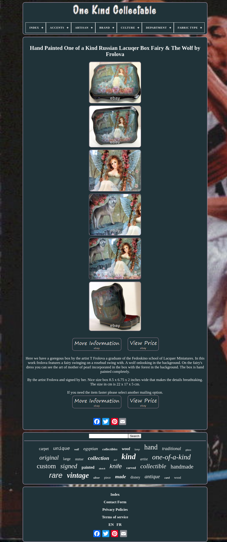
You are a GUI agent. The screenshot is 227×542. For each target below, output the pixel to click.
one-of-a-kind (171, 457)
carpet (44, 449)
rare (55, 475)
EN (111, 525)
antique (152, 476)
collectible (153, 466)
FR (119, 525)
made (120, 476)
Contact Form (115, 502)
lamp (137, 449)
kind (128, 456)
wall (76, 449)
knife (116, 466)
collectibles (109, 449)
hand (151, 447)
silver (96, 477)
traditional (171, 448)
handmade (182, 467)
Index (115, 494)
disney (135, 477)
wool (126, 448)
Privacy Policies (115, 509)
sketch (102, 468)
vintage (78, 475)
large (67, 459)
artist (144, 459)
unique (61, 448)
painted (88, 467)
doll (115, 460)
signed (68, 466)
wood (177, 477)
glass (188, 450)
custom (46, 466)
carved (131, 468)
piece (107, 477)
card (167, 477)
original (49, 457)
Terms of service (115, 517)
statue (79, 459)
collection (98, 458)
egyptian (90, 448)
